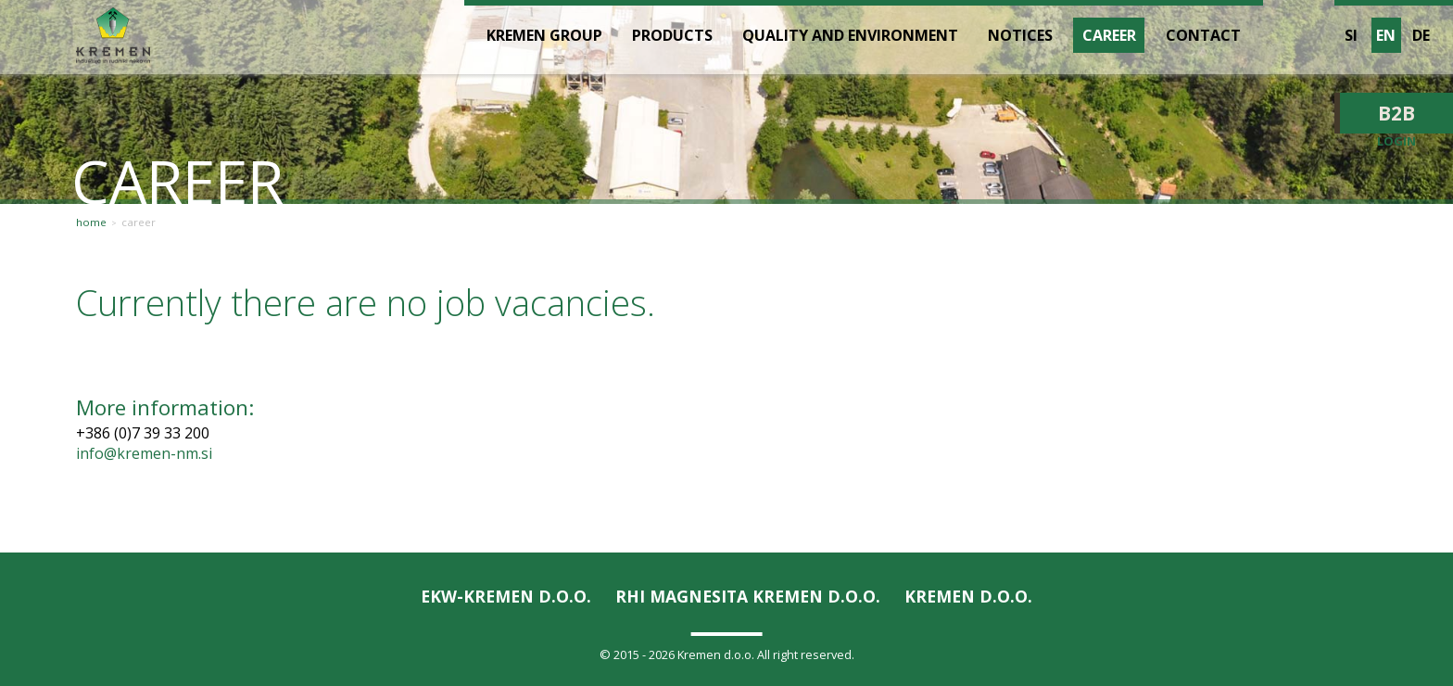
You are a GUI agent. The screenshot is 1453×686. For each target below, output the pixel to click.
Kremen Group (544, 35)
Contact (1203, 35)
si (1351, 35)
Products (672, 35)
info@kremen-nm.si (144, 453)
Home (91, 222)
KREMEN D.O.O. (968, 596)
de (1421, 35)
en (1386, 35)
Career (138, 222)
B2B (1396, 113)
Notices (1020, 35)
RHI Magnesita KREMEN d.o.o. (747, 596)
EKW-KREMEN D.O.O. (506, 596)
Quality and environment (850, 35)
